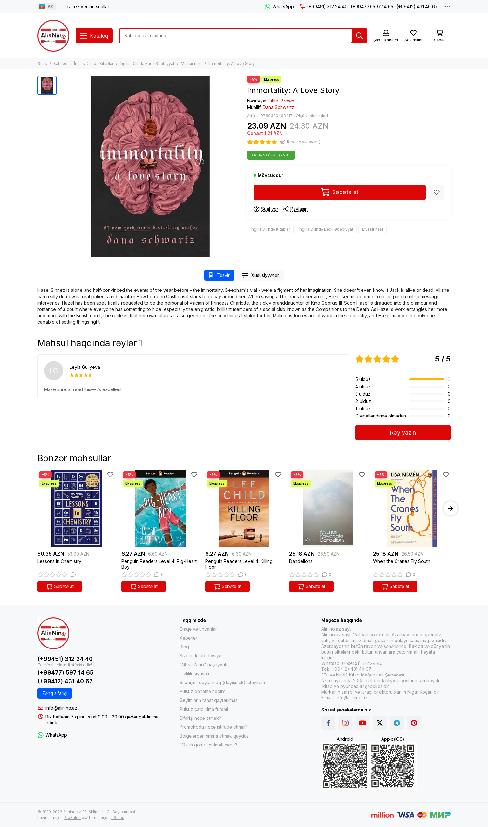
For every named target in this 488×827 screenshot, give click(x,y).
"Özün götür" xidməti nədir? (208, 744)
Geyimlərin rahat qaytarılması (209, 700)
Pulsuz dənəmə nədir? (202, 691)
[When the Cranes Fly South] (412, 508)
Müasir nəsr (191, 63)
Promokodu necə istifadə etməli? (213, 727)
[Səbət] (439, 36)
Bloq (184, 646)
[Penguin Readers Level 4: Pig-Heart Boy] (160, 508)
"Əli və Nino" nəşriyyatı (203, 664)
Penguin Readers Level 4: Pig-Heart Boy (159, 564)
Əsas (42, 63)
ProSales (72, 817)
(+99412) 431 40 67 (417, 6)
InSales (117, 817)
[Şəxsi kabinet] (385, 36)
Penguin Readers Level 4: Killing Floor (239, 564)
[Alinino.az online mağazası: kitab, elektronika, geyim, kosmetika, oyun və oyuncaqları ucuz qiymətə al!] (53, 36)
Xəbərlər (188, 638)
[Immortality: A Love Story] (150, 166)
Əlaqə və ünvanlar (198, 629)
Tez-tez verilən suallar (86, 6)
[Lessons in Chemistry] (76, 508)
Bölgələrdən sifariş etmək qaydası (215, 736)
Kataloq (60, 63)
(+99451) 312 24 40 (324, 6)
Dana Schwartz (278, 107)
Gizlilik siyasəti (194, 673)
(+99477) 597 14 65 (372, 6)
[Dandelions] (328, 508)
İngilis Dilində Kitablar (93, 63)
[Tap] (359, 35)
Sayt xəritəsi (123, 811)
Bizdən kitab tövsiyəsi (202, 655)
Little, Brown (281, 100)
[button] (451, 508)
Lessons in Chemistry (59, 561)
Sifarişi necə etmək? (200, 718)
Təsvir (219, 275)
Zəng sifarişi (54, 693)
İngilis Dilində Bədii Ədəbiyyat (147, 63)
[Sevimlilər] (413, 36)
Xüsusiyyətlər (260, 275)
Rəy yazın (403, 432)
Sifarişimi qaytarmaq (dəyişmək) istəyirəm (222, 682)
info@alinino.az (61, 708)
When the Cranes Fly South (401, 561)
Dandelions (301, 561)
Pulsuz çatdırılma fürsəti (204, 709)
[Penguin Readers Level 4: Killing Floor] (244, 508)
